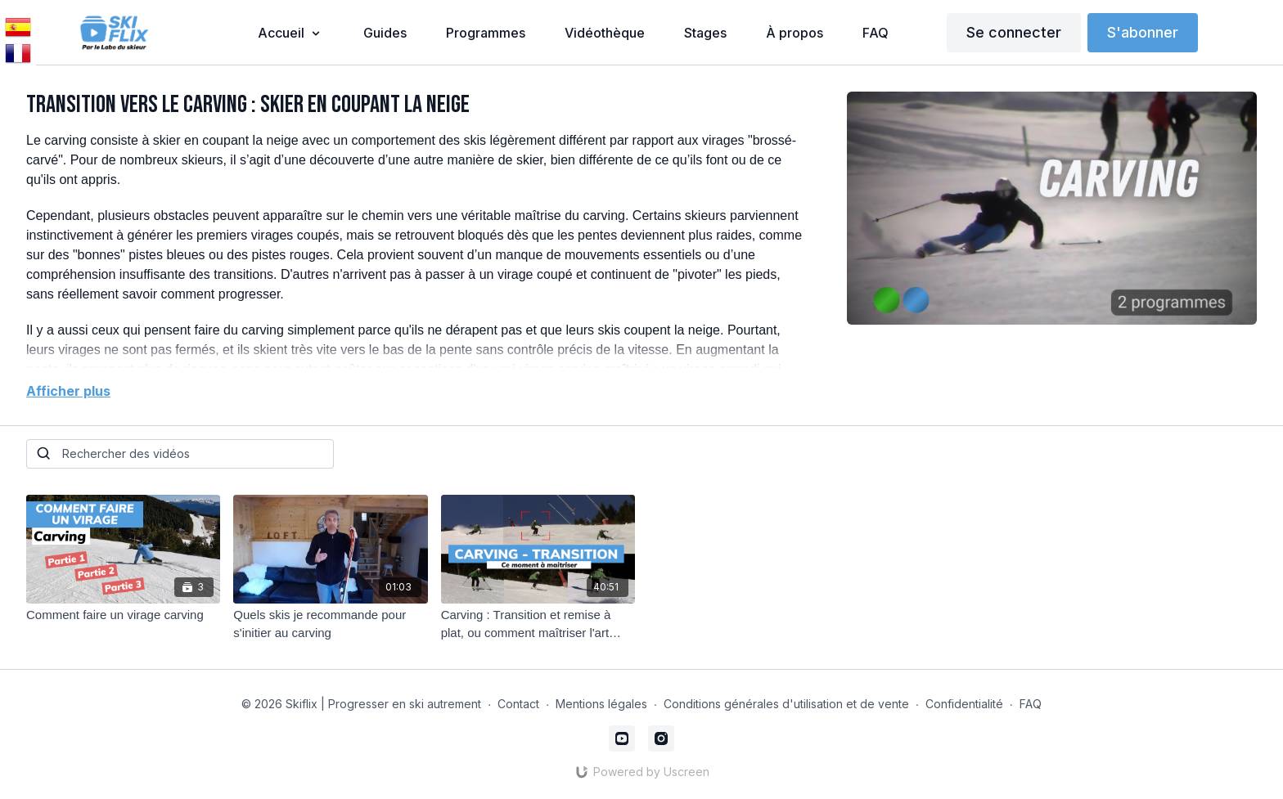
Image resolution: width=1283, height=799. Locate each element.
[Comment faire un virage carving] (123, 615)
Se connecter (1013, 32)
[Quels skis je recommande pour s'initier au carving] (330, 624)
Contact (518, 704)
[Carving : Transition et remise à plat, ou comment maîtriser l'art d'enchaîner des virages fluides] (538, 624)
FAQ (1031, 704)
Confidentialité (964, 704)
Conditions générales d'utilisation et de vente (786, 704)
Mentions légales (601, 704)
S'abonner (1142, 32)
